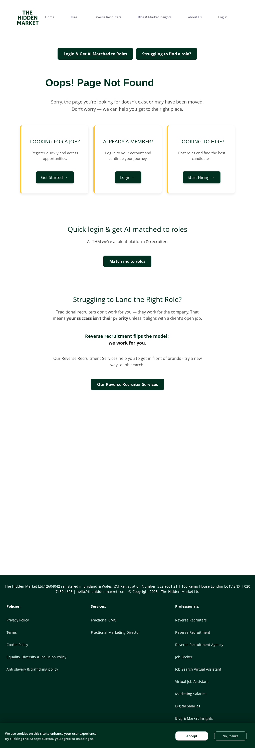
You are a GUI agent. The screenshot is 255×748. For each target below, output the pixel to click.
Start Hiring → (201, 177)
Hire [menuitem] (74, 17)
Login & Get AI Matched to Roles (95, 54)
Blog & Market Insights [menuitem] (154, 17)
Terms (12, 632)
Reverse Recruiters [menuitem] (107, 17)
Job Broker (183, 657)
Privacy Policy (18, 620)
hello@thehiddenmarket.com (101, 591)
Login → (128, 177)
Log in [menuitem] (222, 17)
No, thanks (230, 736)
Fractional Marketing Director (115, 632)
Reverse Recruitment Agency (199, 644)
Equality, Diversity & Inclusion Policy (36, 657)
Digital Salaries (187, 706)
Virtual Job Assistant (192, 681)
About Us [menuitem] (195, 17)
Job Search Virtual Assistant (198, 669)
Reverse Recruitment (192, 632)
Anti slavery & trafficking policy (32, 669)
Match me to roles (127, 261)
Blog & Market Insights (194, 718)
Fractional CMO (104, 620)
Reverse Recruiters (191, 620)
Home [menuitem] (49, 17)
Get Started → (55, 177)
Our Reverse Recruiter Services (127, 384)
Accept (191, 736)
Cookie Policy (17, 644)
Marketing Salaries (190, 693)
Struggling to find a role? (166, 54)
